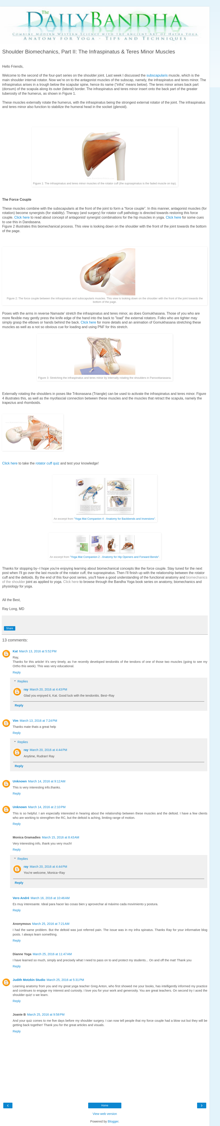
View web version (105, 1114)
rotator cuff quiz (47, 463)
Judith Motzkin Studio (29, 980)
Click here (21, 217)
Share (9, 628)
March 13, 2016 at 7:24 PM (38, 720)
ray (26, 689)
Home (104, 1105)
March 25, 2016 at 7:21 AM (50, 923)
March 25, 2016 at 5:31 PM (65, 980)
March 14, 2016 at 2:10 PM (47, 807)
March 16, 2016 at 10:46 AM (50, 898)
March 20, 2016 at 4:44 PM (48, 750)
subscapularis (157, 75)
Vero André (21, 898)
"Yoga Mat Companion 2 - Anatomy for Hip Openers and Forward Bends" (114, 557)
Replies (22, 681)
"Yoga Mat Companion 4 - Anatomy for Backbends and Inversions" (114, 518)
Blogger (113, 1121)
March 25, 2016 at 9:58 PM (46, 1014)
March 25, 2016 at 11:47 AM (52, 954)
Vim (15, 720)
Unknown (20, 781)
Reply (17, 672)
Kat (15, 651)
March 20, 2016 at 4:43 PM (48, 689)
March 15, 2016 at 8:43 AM (60, 837)
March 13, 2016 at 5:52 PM (38, 651)
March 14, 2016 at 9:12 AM (46, 781)
